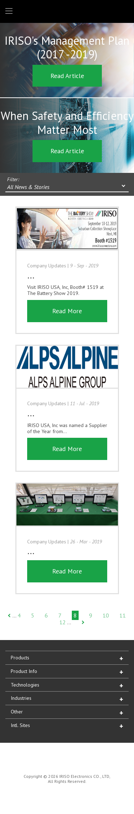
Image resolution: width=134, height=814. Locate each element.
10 (106, 615)
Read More (67, 311)
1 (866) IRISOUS (123, 11)
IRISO (65, 11)
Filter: (13, 179)
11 (122, 615)
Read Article (67, 76)
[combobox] (67, 188)
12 (62, 622)
